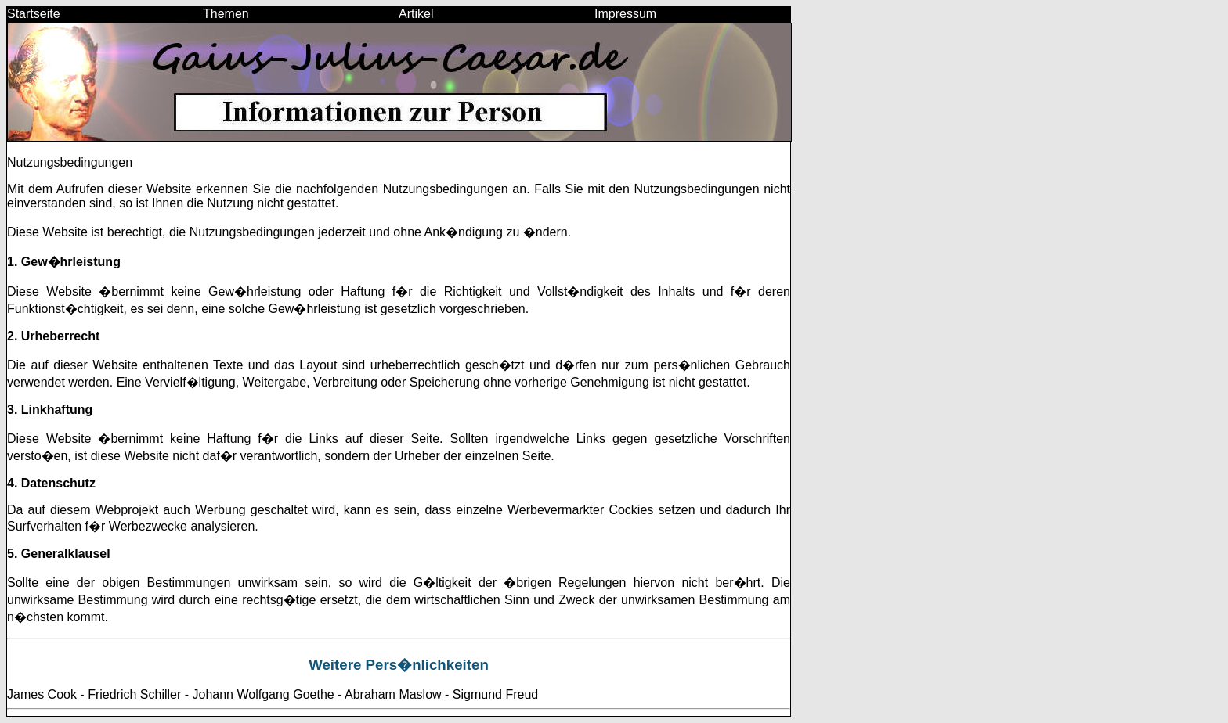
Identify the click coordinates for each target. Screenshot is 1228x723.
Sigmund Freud (495, 694)
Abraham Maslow (393, 694)
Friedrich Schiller (134, 694)
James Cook (42, 694)
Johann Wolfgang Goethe (263, 694)
